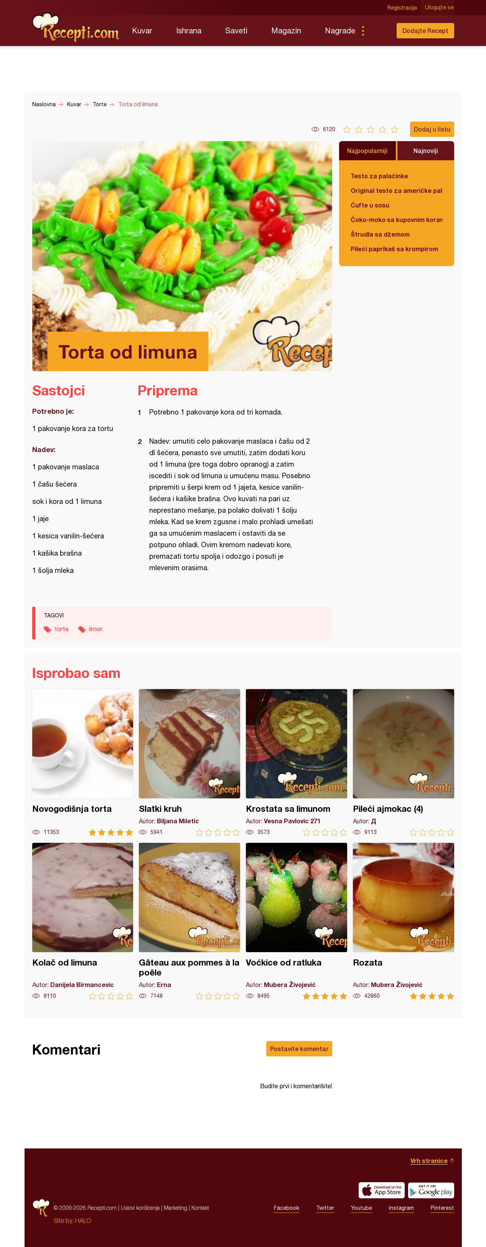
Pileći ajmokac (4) (403, 762)
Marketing (175, 1207)
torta (61, 628)
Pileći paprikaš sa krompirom (394, 248)
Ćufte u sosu (370, 205)
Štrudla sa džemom (380, 234)
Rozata (403, 921)
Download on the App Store (382, 1190)
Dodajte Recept (425, 30)
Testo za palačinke (379, 175)
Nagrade (340, 30)
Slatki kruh (189, 762)
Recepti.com (76, 28)
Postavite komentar (299, 1048)
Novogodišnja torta (82, 762)
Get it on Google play (431, 1190)
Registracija (402, 8)
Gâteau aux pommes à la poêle (189, 921)
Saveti (236, 30)
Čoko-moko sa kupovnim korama (397, 219)
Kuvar (142, 30)
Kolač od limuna (82, 921)
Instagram (401, 1208)
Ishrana (188, 30)
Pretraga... (378, 30)
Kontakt (200, 1207)
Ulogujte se (439, 8)
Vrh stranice (429, 1160)
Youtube (361, 1208)
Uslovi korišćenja (140, 1207)
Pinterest (442, 1208)
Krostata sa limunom (296, 762)
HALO (83, 1220)
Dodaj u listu (432, 129)
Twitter (325, 1208)
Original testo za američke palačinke (397, 190)
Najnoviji (426, 150)
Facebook (286, 1208)
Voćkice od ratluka (296, 921)
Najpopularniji (367, 150)
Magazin (286, 30)
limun (95, 628)
